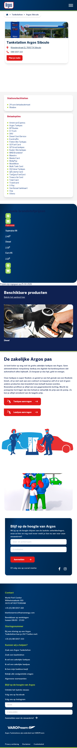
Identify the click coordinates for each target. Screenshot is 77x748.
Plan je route (14, 58)
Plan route (10, 225)
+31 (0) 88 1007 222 (14, 608)
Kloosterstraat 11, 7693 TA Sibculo (26, 47)
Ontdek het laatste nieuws (17, 690)
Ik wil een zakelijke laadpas (17, 664)
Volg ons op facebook (15, 694)
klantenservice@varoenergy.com (20, 612)
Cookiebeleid (39, 744)
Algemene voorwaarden (15, 678)
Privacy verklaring (12, 744)
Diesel (6, 340)
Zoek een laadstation (14, 655)
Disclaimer (26, 744)
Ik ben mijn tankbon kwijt (16, 669)
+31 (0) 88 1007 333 (14, 639)
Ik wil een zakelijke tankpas (17, 659)
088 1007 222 (17, 52)
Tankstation (17, 14)
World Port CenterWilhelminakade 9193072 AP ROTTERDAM (15, 600)
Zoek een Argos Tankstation (18, 650)
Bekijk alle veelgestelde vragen (19, 674)
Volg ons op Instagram (15, 699)
